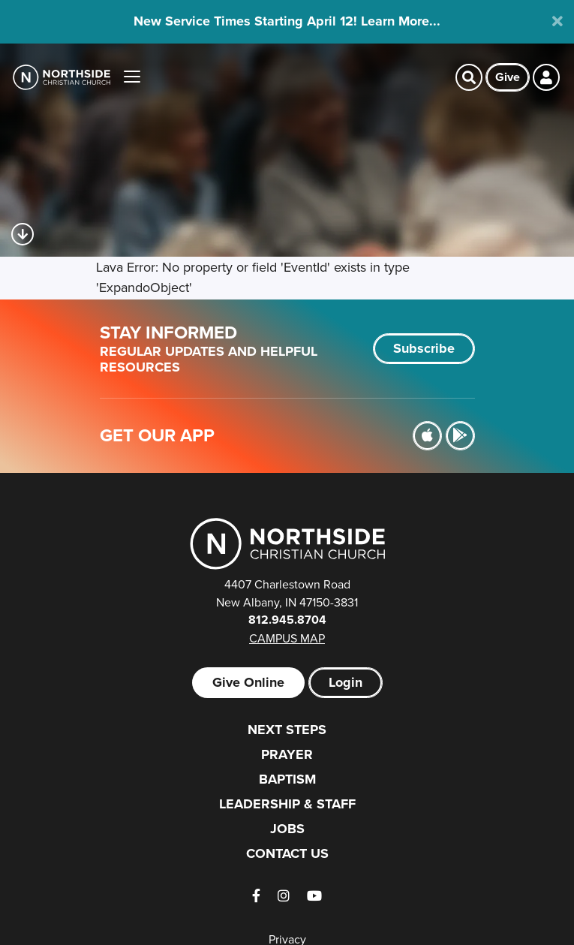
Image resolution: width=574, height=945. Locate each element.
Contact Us (287, 853)
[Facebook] (256, 896)
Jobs (287, 828)
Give (507, 77)
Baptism (287, 779)
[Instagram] (284, 896)
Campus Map (287, 638)
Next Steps (287, 729)
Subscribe (424, 348)
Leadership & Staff (287, 804)
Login (345, 682)
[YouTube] (314, 896)
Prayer (287, 754)
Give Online (248, 682)
